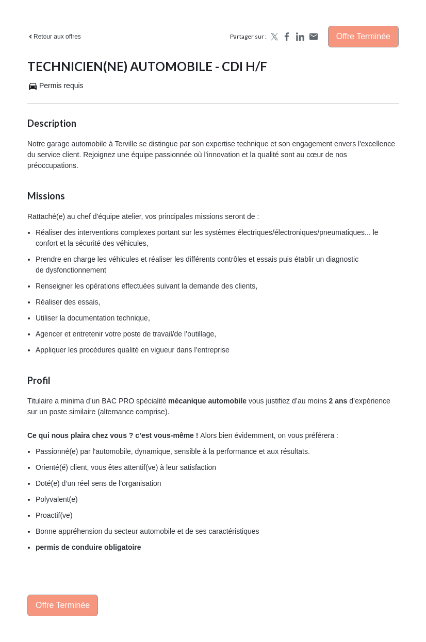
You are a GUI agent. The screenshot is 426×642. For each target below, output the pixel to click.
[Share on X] (273, 36)
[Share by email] (313, 36)
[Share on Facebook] (287, 36)
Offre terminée (363, 36)
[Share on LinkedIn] (300, 36)
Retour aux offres (54, 36)
